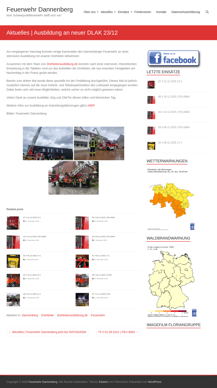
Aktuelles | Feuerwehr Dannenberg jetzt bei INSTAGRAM (47, 332)
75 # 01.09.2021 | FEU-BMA (118, 332)
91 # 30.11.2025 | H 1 (101, 256)
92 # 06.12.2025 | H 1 (32, 256)
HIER (91, 105)
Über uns (90, 12)
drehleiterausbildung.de (72, 315)
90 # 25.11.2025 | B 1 (32, 275)
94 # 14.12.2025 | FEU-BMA (34, 237)
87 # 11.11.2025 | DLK (101, 294)
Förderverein (142, 12)
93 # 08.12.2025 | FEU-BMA (103, 237)
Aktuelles (107, 12)
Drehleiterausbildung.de (62, 64)
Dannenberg (30, 315)
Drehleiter (47, 315)
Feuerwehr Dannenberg (39, 9)
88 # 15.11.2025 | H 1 (32, 294)
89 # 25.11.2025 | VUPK (102, 275)
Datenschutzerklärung (186, 12)
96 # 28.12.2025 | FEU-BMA (103, 217)
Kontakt (161, 12)
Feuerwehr (98, 315)
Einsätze (123, 12)
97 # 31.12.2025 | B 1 (32, 217)
